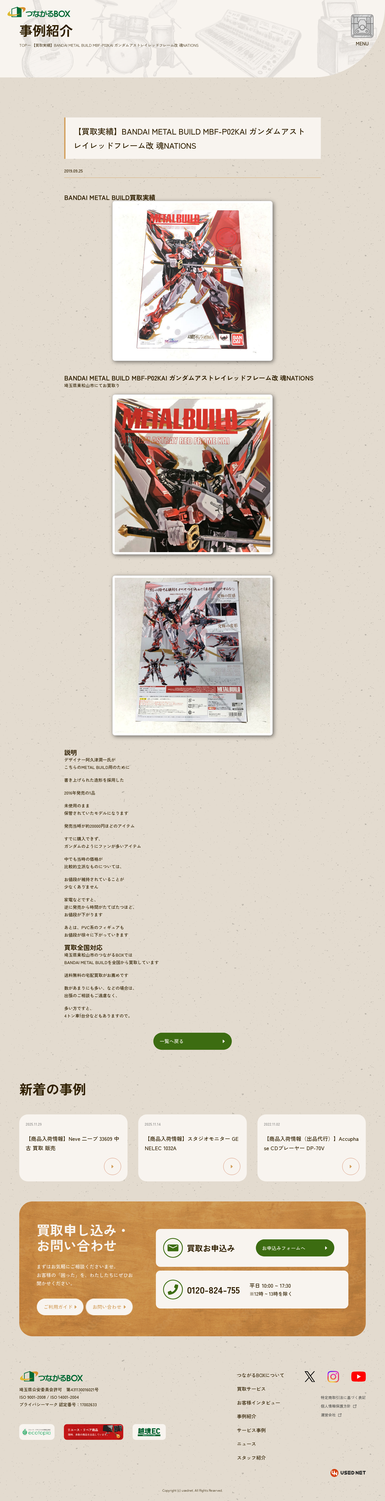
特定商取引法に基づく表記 (343, 1397)
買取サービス (251, 1388)
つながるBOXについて (260, 1375)
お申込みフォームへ (283, 1247)
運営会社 (328, 1414)
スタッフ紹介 (251, 1457)
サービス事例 (251, 1430)
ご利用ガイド (58, 1306)
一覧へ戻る (172, 1041)
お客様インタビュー (258, 1402)
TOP (23, 45)
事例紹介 (246, 1416)
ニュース (246, 1443)
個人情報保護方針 (336, 1406)
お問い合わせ (107, 1306)
